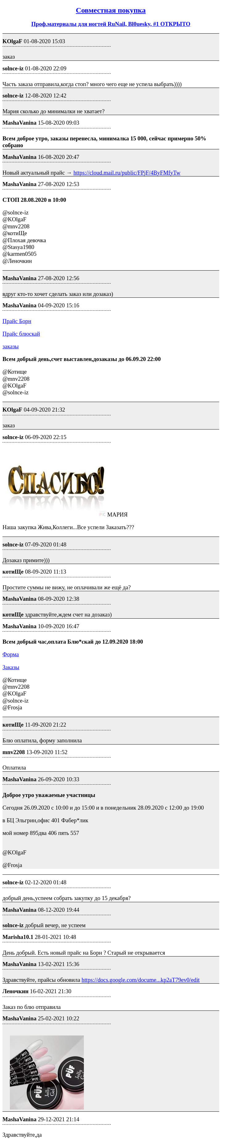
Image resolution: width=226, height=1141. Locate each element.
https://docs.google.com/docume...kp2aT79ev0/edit (141, 980)
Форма (10, 654)
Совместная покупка (111, 10)
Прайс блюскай (21, 333)
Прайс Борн (16, 321)
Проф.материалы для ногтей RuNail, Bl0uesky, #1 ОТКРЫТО (110, 24)
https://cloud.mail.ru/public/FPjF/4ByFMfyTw (126, 172)
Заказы (10, 667)
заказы (10, 346)
